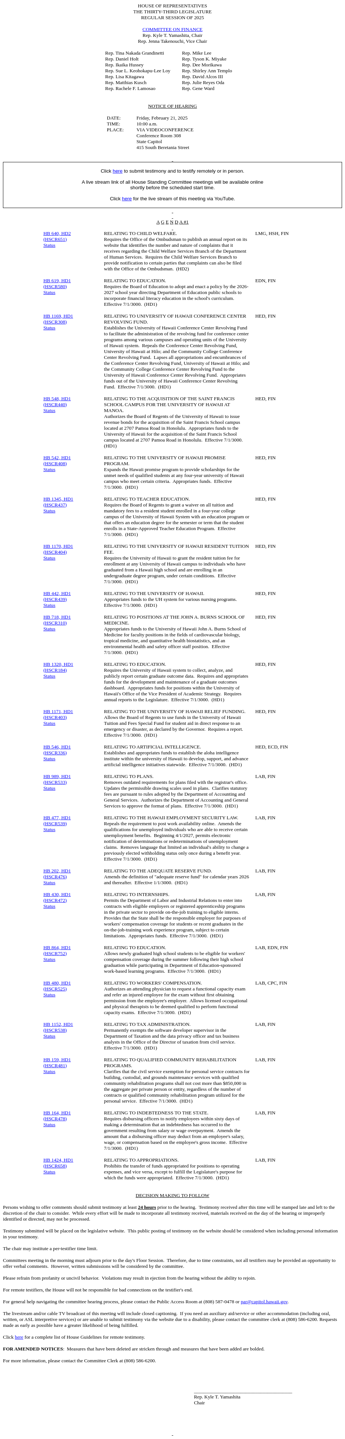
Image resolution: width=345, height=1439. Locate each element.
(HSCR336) (55, 752)
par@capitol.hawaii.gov (264, 1301)
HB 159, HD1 (57, 1059)
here (19, 1337)
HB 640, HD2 (57, 233)
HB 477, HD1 (57, 817)
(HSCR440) (55, 404)
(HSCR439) (55, 599)
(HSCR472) (55, 900)
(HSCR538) (55, 1030)
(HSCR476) (55, 876)
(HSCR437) (55, 505)
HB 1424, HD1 (58, 1160)
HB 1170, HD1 (58, 546)
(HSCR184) (55, 670)
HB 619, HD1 (57, 280)
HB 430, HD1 (57, 894)
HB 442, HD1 (57, 593)
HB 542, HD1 (57, 457)
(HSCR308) (55, 322)
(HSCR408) (55, 463)
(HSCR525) (55, 989)
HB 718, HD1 (57, 617)
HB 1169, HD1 (58, 316)
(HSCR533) (55, 782)
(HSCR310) (55, 623)
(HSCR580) (55, 286)
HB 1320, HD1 (58, 664)
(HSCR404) (55, 552)
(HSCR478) (55, 1118)
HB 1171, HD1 (58, 711)
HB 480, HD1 (57, 983)
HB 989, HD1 (57, 776)
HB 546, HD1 (57, 747)
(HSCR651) (55, 239)
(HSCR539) (55, 823)
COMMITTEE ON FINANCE (173, 29)
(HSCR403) (55, 717)
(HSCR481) (55, 1065)
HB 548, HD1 (57, 398)
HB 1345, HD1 (58, 499)
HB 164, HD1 (57, 1112)
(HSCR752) (55, 953)
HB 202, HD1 (57, 871)
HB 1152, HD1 (58, 1024)
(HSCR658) (55, 1166)
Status (49, 245)
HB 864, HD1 (57, 947)
